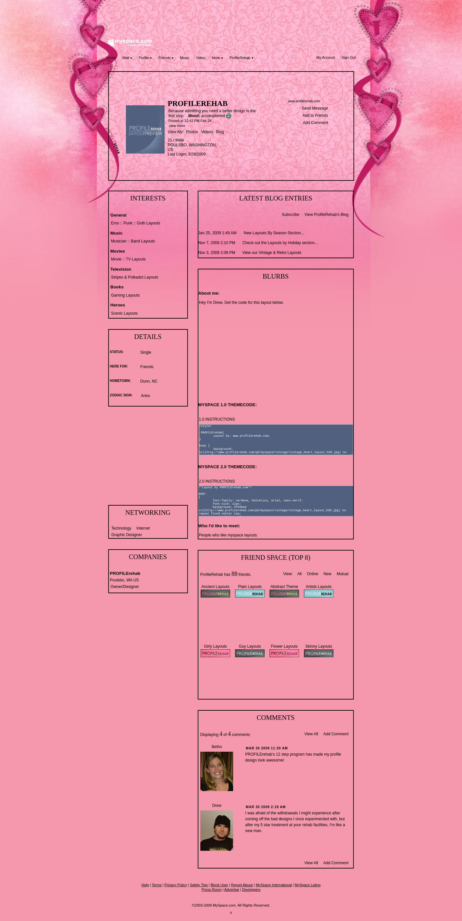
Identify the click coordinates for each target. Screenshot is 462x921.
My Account (325, 57)
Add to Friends (315, 115)
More (217, 58)
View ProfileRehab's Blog (327, 214)
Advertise (231, 889)
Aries (145, 395)
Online (312, 574)
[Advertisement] (231, 18)
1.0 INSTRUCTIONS (217, 419)
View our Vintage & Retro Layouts (271, 252)
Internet (143, 528)
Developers (251, 889)
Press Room (212, 889)
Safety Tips (199, 885)
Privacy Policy (176, 885)
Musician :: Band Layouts (133, 241)
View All (311, 734)
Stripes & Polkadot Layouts (134, 277)
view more (177, 126)
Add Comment (315, 122)
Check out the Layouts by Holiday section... (280, 243)
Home (111, 58)
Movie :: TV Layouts (128, 259)
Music (185, 58)
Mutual (343, 574)
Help (145, 885)
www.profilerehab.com (304, 101)
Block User (219, 885)
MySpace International (273, 885)
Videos (207, 132)
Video (200, 58)
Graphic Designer (126, 535)
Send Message (315, 108)
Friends (165, 58)
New (327, 574)
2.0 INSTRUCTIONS (217, 481)
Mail (127, 58)
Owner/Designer (124, 586)
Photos (192, 132)
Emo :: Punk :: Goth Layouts (135, 223)
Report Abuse (242, 885)
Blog (220, 132)
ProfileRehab (241, 58)
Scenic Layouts (124, 313)
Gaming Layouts (125, 295)
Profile (145, 58)
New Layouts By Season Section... (274, 233)
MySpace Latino (308, 885)
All (299, 574)
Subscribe (290, 214)
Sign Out (349, 57)
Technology (121, 528)
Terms (157, 885)
